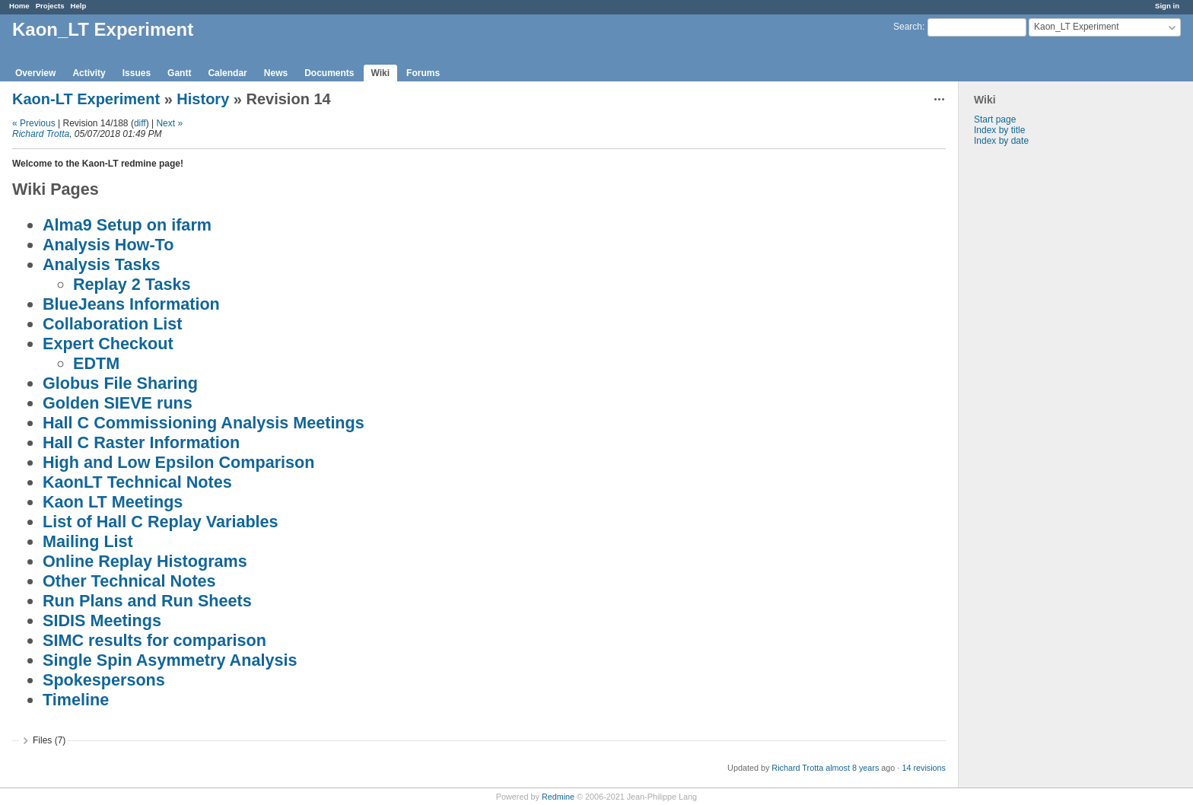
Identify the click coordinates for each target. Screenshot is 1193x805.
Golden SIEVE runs (117, 402)
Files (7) (49, 740)
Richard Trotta (40, 134)
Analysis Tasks (101, 264)
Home (19, 6)
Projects (50, 6)
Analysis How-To (108, 244)
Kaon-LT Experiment (86, 99)
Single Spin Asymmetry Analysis (170, 660)
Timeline (76, 699)
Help (79, 6)
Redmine (558, 796)
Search (907, 26)
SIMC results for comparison (154, 640)
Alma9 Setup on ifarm (127, 224)
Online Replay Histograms (145, 561)
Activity (88, 73)
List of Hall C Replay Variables (160, 521)
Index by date (1001, 140)
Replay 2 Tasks (131, 284)
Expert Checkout (108, 343)
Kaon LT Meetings (113, 501)
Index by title (999, 130)
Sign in (1167, 6)
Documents (329, 73)
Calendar (227, 73)
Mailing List (88, 541)
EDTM (96, 363)
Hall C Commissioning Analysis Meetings (203, 422)
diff (140, 123)
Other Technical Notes (129, 580)
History (203, 99)
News (276, 73)
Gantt (179, 73)
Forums (423, 73)
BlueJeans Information (131, 303)
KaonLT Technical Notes (137, 482)
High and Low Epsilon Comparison (179, 462)
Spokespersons (104, 679)
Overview (35, 73)
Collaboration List (113, 323)
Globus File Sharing (120, 383)
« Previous (34, 123)
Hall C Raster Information (141, 442)
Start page (995, 119)
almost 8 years (852, 767)
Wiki (380, 73)
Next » (169, 123)
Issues (136, 73)
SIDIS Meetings (102, 620)
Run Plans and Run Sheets (147, 600)
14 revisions (924, 767)
